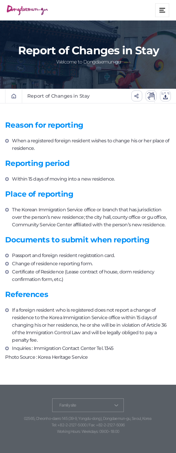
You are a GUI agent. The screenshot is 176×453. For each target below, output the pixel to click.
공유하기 (136, 95)
